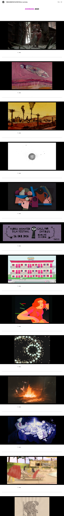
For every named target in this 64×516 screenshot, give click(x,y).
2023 (20, 52)
